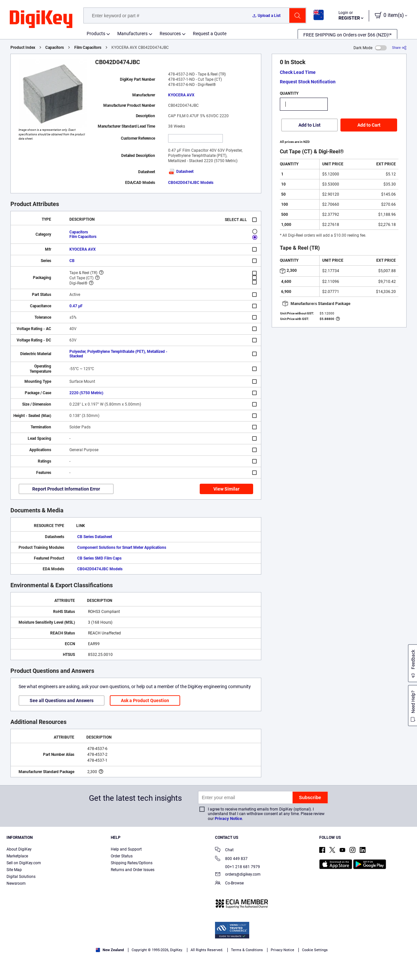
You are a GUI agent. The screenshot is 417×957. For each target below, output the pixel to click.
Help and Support (126, 849)
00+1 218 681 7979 (237, 867)
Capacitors (54, 47)
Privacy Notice (228, 818)
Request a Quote (209, 33)
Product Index (22, 47)
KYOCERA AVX (181, 95)
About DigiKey (19, 849)
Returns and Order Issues (132, 869)
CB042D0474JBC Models (190, 182)
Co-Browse (229, 884)
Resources (170, 33)
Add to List (309, 125)
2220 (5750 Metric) (86, 393)
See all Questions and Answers (61, 700)
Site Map (14, 869)
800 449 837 (231, 859)
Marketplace (17, 856)
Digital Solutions (21, 876)
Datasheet (181, 171)
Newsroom (16, 883)
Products (96, 33)
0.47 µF (76, 306)
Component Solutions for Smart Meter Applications (121, 547)
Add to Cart (369, 125)
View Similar (226, 489)
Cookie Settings (315, 950)
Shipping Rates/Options (131, 863)
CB (72, 260)
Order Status (122, 856)
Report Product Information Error (66, 489)
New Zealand (110, 950)
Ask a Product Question (145, 700)
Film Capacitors (87, 47)
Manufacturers (132, 33)
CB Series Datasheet (94, 536)
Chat (224, 850)
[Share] (399, 47)
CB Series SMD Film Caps (99, 558)
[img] (41, 19)
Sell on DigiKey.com (24, 863)
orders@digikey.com (238, 875)
